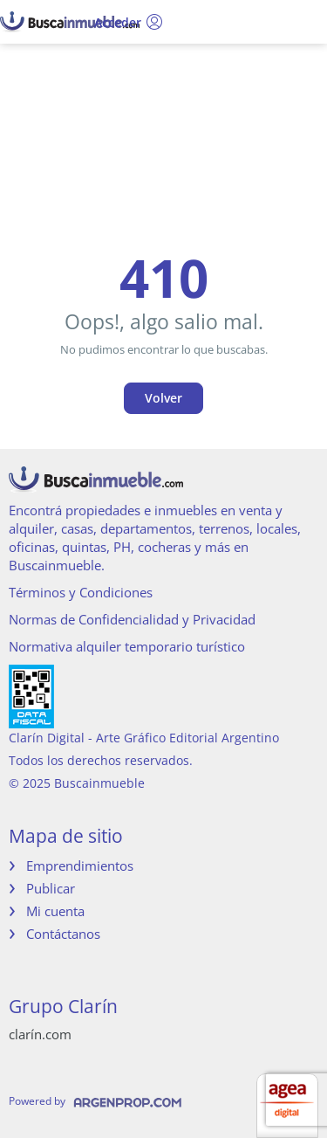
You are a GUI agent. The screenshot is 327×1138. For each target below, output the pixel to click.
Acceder (128, 22)
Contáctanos (63, 933)
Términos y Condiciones (81, 592)
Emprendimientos (79, 865)
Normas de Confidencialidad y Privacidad (132, 619)
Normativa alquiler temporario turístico (127, 646)
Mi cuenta (55, 911)
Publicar (50, 888)
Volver (163, 398)
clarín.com (40, 1034)
